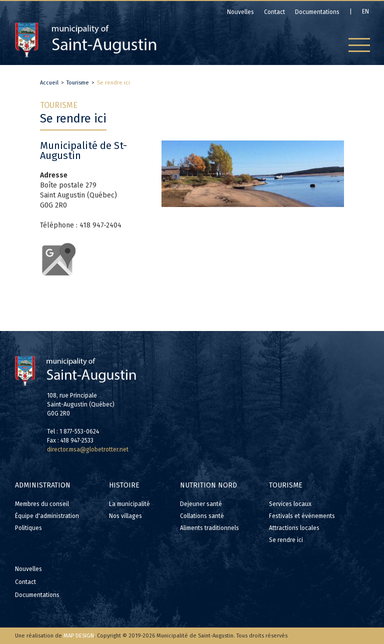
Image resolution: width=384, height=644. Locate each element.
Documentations (37, 595)
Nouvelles (28, 569)
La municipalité (129, 504)
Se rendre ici (113, 83)
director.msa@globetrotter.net (87, 449)
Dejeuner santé (201, 504)
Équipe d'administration (47, 516)
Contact (25, 582)
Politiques (28, 528)
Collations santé (202, 516)
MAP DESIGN (79, 635)
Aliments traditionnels (209, 528)
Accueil (49, 83)
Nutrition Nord (208, 485)
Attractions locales (294, 528)
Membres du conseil (42, 504)
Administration (42, 485)
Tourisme (77, 83)
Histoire (124, 485)
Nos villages (125, 516)
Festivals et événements (302, 516)
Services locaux (290, 504)
